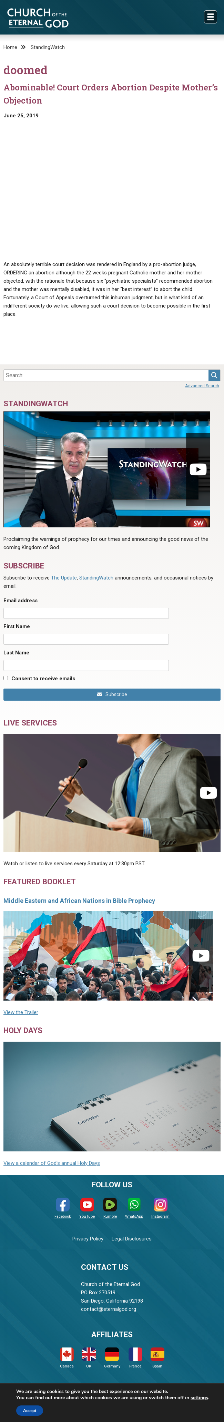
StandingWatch (48, 47)
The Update (64, 578)
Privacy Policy (87, 1239)
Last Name (16, 653)
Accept (29, 1410)
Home (10, 47)
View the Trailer (20, 1012)
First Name (16, 626)
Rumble (110, 1208)
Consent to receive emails (43, 678)
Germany (112, 1358)
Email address (20, 600)
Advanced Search (202, 385)
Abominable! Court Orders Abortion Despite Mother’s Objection (110, 94)
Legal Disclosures (132, 1239)
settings (199, 1398)
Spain (157, 1358)
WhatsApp (134, 1208)
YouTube (87, 1208)
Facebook (62, 1208)
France (135, 1358)
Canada (67, 1358)
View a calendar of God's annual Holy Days (51, 1163)
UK (89, 1358)
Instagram (160, 1208)
